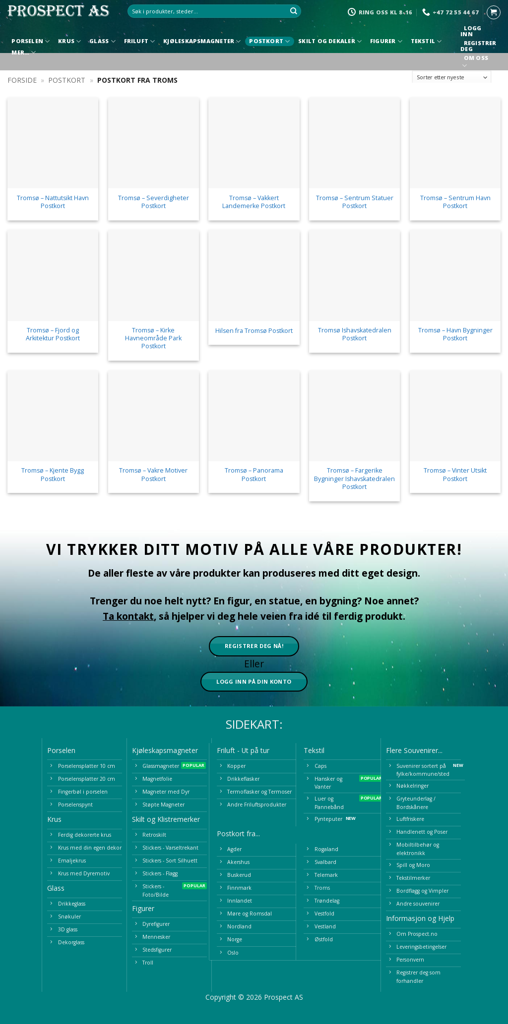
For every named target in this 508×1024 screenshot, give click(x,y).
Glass (102, 41)
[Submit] (294, 11)
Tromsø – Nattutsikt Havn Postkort (53, 202)
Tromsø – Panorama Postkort (254, 475)
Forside (22, 80)
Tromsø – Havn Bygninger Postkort (455, 334)
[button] (494, 12)
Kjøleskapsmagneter (202, 41)
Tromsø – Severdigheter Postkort (153, 202)
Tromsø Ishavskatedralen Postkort (354, 334)
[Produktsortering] (452, 77)
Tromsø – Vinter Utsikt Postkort (455, 475)
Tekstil (426, 41)
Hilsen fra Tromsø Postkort (254, 331)
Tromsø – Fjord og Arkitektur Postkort (53, 334)
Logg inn (470, 31)
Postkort (269, 41)
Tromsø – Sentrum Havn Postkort (455, 202)
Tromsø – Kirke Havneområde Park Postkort (153, 338)
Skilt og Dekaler (330, 41)
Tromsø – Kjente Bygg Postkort (52, 475)
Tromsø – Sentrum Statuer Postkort (354, 202)
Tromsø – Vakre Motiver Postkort (153, 475)
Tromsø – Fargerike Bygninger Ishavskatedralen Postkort (354, 479)
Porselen (30, 41)
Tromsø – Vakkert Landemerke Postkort (253, 202)
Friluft (139, 41)
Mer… (23, 52)
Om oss (475, 62)
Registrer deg (478, 46)
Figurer (386, 41)
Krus (69, 41)
